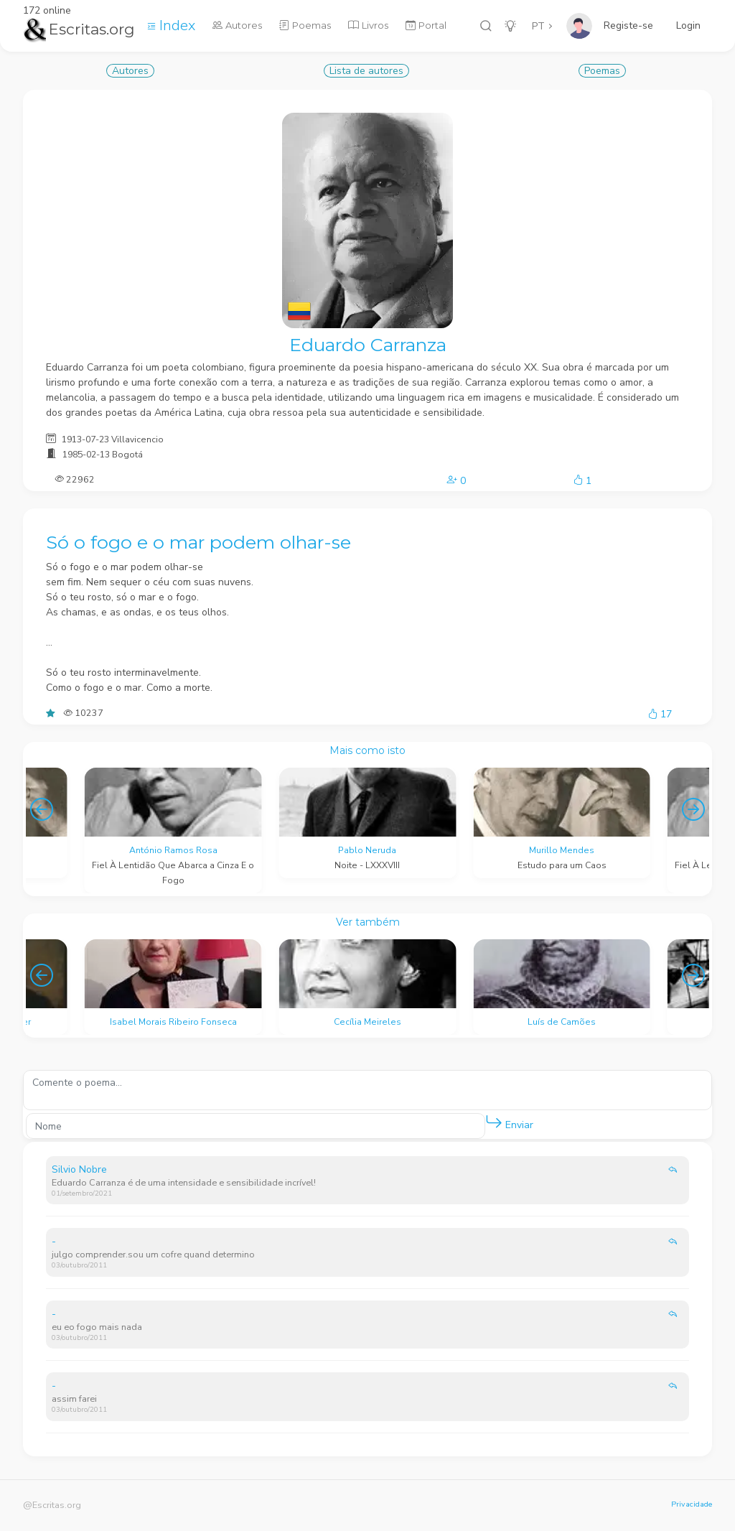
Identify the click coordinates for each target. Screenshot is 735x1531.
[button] (493, 1122)
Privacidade (691, 1504)
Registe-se (628, 25)
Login (688, 25)
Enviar (509, 1122)
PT (538, 26)
